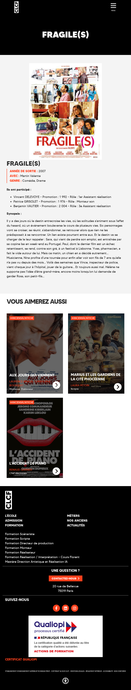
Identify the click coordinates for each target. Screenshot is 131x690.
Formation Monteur (18, 548)
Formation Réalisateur (20, 552)
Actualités (76, 525)
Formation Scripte (17, 539)
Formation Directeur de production (29, 543)
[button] (65, 680)
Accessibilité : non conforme (114, 671)
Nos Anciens (77, 520)
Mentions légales (77, 671)
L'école (11, 516)
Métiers (73, 516)
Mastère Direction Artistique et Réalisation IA (36, 562)
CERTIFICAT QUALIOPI (21, 659)
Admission (13, 520)
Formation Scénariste (19, 534)
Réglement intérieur (94, 671)
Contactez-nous (65, 578)
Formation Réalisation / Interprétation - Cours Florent (42, 557)
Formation (14, 525)
